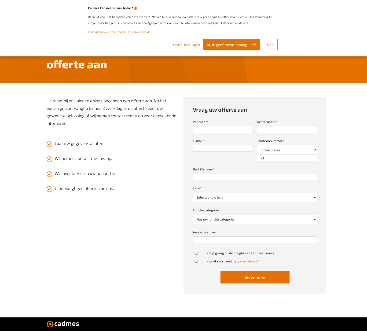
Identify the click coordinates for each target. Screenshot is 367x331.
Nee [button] (270, 44)
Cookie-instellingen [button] (186, 45)
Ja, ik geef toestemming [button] (227, 44)
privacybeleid (248, 261)
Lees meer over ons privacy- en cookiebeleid (118, 32)
